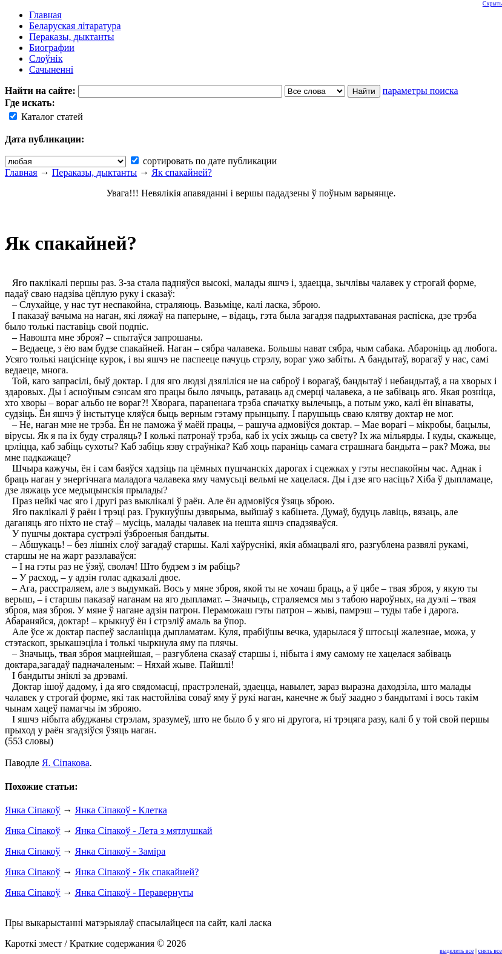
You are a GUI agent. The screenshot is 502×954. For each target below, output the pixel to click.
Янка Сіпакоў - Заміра (120, 851)
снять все (490, 950)
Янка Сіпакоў (33, 810)
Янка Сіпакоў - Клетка (121, 810)
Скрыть (492, 3)
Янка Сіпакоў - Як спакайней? (137, 872)
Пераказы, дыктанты (94, 172)
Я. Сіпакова (66, 763)
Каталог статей (46, 117)
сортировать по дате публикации (204, 161)
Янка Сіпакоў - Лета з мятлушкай (144, 831)
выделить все (457, 950)
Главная (21, 172)
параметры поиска (420, 90)
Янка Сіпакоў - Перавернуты (134, 892)
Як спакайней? (181, 172)
